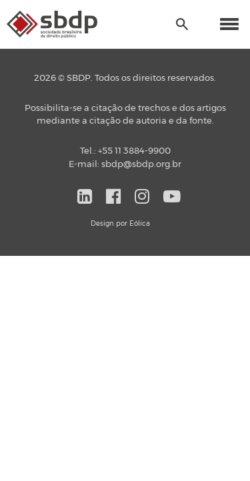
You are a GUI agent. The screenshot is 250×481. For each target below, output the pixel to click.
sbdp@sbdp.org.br (141, 164)
